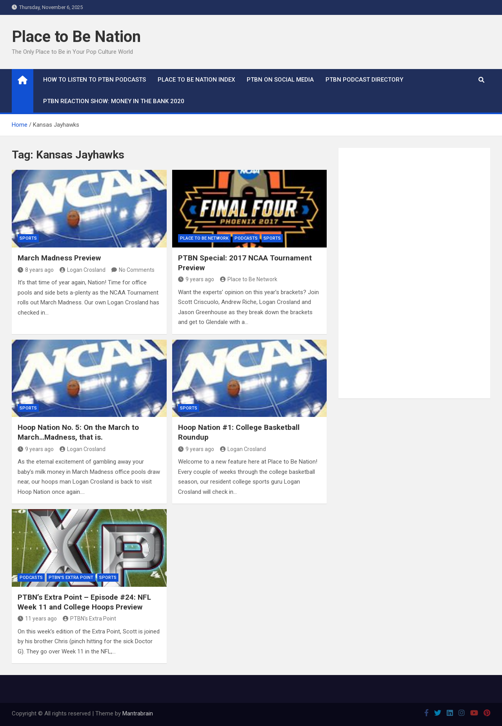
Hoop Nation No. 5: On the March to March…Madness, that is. (78, 432)
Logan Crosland (82, 270)
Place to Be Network (204, 238)
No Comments (137, 270)
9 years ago (196, 279)
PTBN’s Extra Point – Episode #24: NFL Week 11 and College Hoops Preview (84, 602)
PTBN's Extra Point (71, 577)
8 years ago (36, 270)
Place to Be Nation (76, 36)
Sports (28, 238)
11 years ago (37, 618)
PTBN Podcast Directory (364, 79)
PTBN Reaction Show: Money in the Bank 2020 (113, 101)
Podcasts (246, 238)
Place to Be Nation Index (196, 79)
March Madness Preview (59, 257)
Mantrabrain (137, 713)
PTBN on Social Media (280, 79)
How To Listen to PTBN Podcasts (94, 79)
